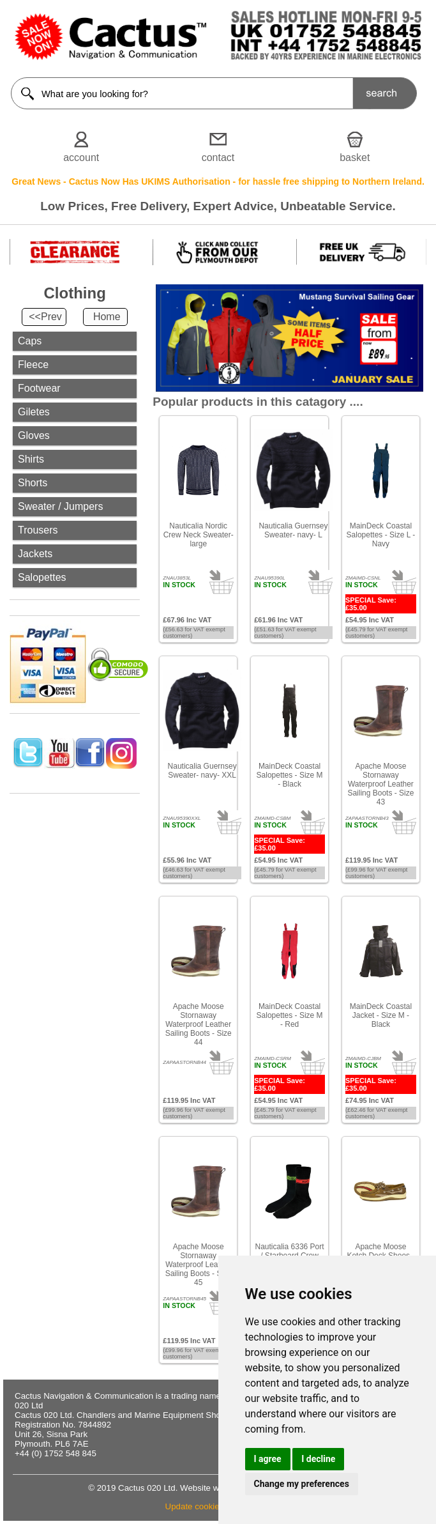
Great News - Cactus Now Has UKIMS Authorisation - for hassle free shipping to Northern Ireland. (218, 181)
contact (218, 157)
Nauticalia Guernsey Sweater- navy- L (293, 530)
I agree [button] (268, 1459)
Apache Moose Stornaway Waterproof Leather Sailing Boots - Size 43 (380, 784)
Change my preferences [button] (301, 1484)
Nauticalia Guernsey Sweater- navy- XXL (202, 771)
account (81, 157)
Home (107, 316)
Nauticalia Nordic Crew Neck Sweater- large (198, 534)
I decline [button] (318, 1459)
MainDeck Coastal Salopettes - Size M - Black (290, 775)
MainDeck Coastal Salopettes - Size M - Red (290, 1015)
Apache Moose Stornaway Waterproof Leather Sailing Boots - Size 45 (198, 1264)
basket (355, 157)
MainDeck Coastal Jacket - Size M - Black (381, 1015)
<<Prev (45, 316)
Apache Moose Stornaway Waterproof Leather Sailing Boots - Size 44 (198, 1024)
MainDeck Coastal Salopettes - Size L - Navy (381, 534)
